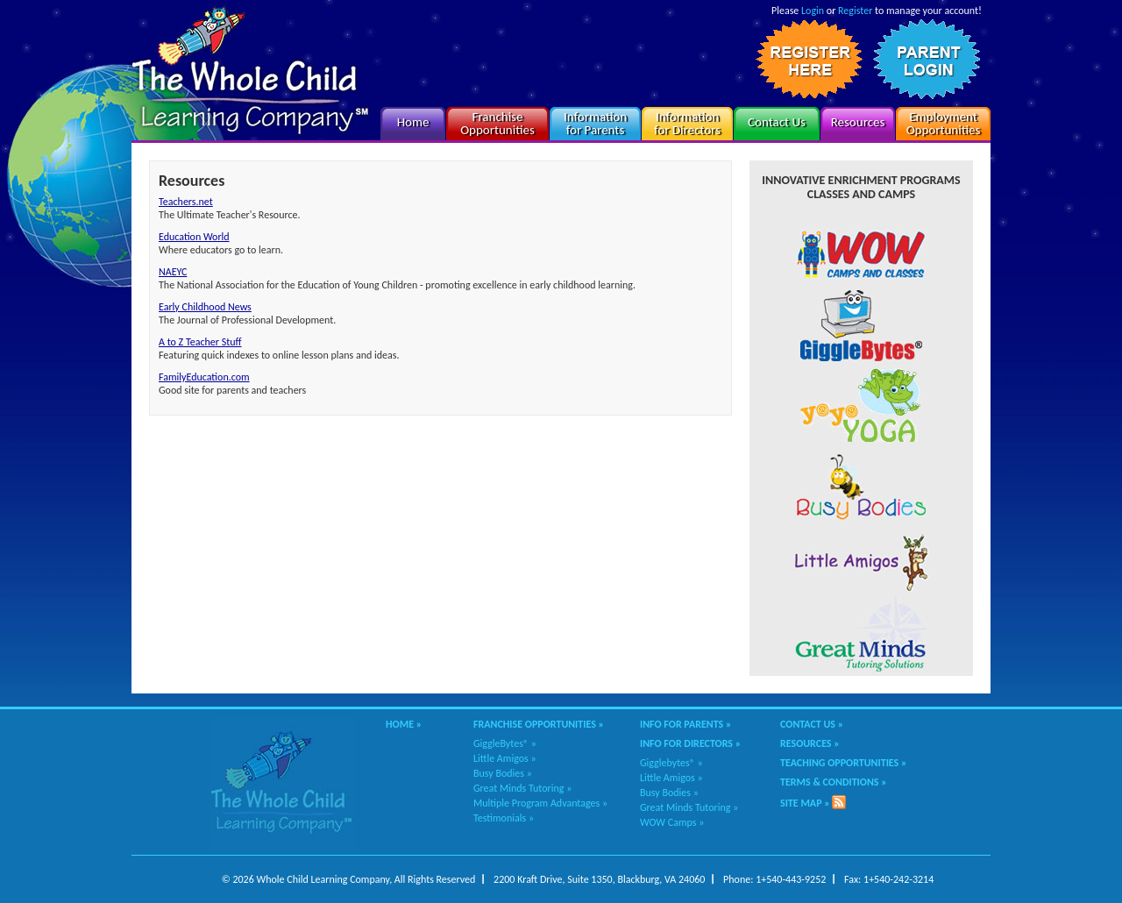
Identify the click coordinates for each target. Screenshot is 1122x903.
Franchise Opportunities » (538, 724)
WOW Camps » (672, 822)
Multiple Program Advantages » (540, 803)
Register (855, 10)
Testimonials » (503, 818)
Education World (194, 237)
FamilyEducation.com (204, 377)
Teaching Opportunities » (843, 763)
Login (812, 10)
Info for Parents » (685, 724)
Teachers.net (186, 202)
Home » (404, 724)
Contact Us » (811, 724)
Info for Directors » (690, 743)
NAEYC (173, 272)
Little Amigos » (504, 758)
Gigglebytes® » (671, 763)
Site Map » (805, 803)
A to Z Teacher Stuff (200, 342)
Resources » (810, 743)
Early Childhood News (205, 307)
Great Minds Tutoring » (522, 788)
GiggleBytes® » (504, 743)
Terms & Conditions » (833, 782)
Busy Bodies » (502, 773)
